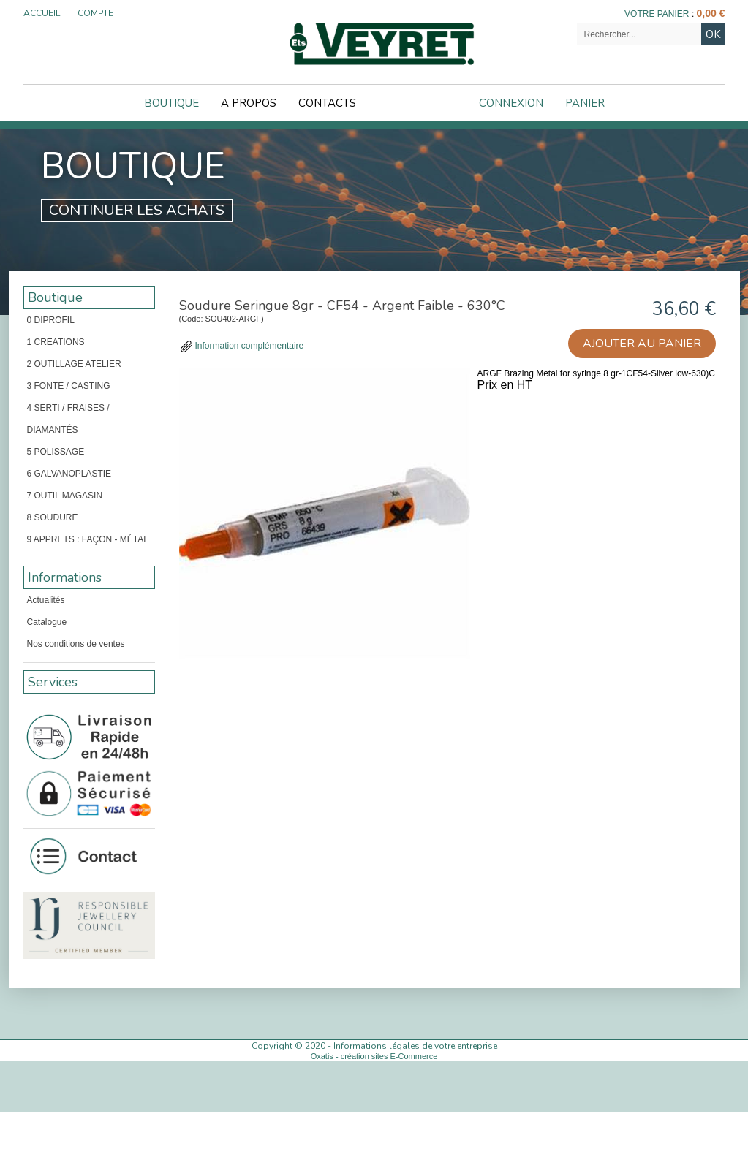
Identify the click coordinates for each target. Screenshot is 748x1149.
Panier (585, 103)
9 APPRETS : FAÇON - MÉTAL (87, 539)
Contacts (327, 103)
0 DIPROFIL (51, 320)
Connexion (511, 103)
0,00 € (711, 13)
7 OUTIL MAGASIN (65, 495)
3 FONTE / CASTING (68, 386)
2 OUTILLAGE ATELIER (74, 364)
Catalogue (47, 622)
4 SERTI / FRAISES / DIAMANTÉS (68, 419)
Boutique (171, 103)
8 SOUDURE (52, 517)
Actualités (46, 600)
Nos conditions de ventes (76, 644)
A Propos (248, 103)
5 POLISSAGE (56, 452)
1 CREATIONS (56, 342)
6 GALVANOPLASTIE (69, 474)
